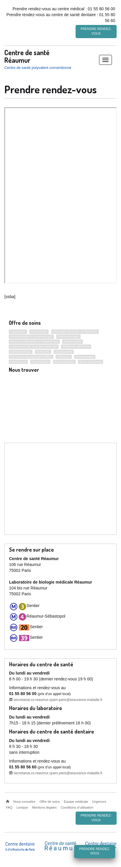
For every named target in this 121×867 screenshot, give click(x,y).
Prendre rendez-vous (96, 31)
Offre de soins (50, 801)
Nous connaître (24, 801)
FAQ (9, 807)
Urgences (99, 801)
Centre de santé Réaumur (27, 56)
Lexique (22, 807)
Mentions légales (44, 807)
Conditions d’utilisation (77, 807)
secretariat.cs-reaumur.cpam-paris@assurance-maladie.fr (56, 699)
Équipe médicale (76, 801)
